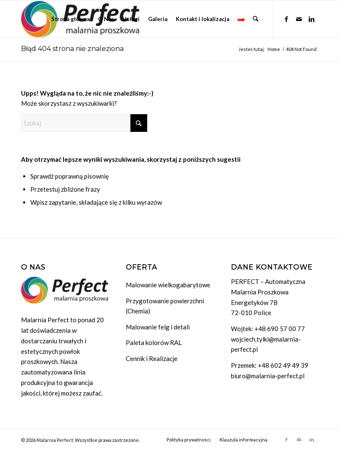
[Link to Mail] (299, 18)
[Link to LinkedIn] (311, 18)
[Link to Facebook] (286, 18)
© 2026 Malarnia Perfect (47, 440)
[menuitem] (70, 18)
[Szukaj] (255, 18)
